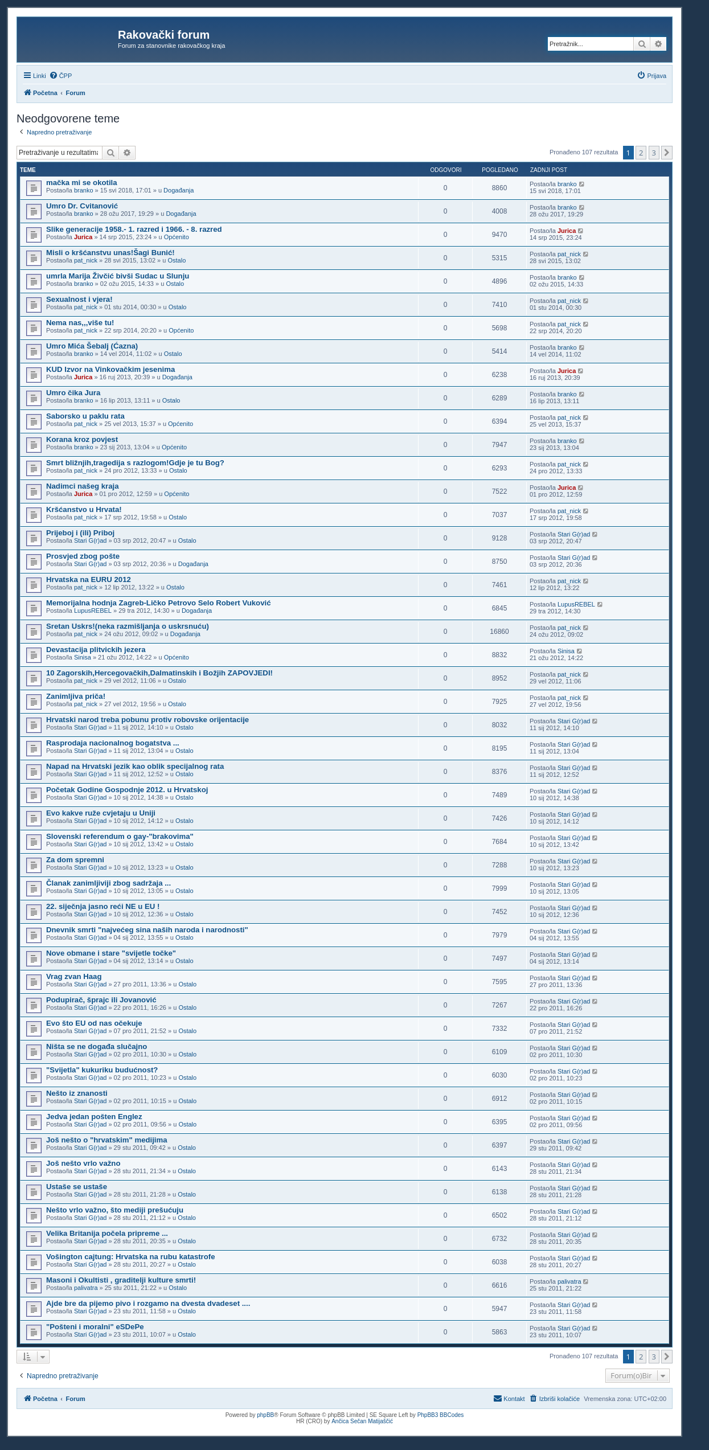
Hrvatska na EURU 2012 (88, 579)
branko (83, 190)
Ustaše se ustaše (76, 1186)
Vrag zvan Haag (73, 976)
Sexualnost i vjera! (79, 299)
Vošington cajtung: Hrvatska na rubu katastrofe (130, 1256)
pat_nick (85, 260)
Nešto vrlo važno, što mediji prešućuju (114, 1210)
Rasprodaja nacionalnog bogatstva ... (112, 743)
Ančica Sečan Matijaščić (362, 1421)
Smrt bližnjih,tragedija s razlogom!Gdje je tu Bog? (135, 462)
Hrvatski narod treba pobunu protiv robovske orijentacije (147, 719)
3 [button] (654, 153)
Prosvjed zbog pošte (83, 556)
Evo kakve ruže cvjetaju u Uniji (100, 813)
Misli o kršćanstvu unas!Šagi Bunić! (110, 252)
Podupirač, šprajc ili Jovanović (101, 1000)
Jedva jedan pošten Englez (94, 1116)
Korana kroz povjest (82, 439)
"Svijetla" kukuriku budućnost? (102, 1070)
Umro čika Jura (73, 392)
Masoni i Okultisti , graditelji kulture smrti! (121, 1280)
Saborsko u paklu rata (85, 416)
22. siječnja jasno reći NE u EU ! (102, 906)
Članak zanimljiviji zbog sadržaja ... (108, 883)
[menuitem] (60, 76)
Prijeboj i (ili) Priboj (80, 533)
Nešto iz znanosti (77, 1093)
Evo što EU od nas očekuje (94, 1023)
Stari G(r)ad (90, 540)
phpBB (265, 1415)
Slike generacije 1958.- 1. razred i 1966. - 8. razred (134, 229)
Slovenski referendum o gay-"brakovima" (120, 836)
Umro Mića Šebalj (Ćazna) (92, 346)
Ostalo (176, 260)
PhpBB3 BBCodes (440, 1415)
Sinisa (82, 657)
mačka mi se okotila (81, 182)
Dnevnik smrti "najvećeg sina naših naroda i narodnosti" (147, 929)
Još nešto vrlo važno (83, 1163)
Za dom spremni (75, 859)
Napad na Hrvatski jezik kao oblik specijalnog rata (135, 766)
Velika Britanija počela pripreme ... (107, 1233)
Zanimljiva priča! (75, 696)
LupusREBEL (93, 610)
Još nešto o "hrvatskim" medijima (106, 1140)
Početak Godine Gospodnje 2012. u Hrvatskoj (127, 789)
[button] (667, 152)
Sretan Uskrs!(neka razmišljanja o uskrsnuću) (127, 626)
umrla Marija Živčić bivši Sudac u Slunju (117, 276)
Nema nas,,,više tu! (80, 322)
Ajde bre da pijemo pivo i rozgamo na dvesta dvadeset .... (148, 1303)
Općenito (176, 237)
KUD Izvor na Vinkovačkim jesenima (110, 369)
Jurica (83, 237)
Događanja (178, 190)
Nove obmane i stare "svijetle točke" (111, 953)
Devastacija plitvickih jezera (95, 649)
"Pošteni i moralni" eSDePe (95, 1326)
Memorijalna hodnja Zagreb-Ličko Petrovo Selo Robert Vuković (158, 603)
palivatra (86, 1287)
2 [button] (641, 153)
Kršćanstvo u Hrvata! (84, 509)
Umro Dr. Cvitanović (82, 206)
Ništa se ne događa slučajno (96, 1046)
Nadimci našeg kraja (82, 486)
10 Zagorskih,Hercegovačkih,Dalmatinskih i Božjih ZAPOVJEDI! (159, 673)
